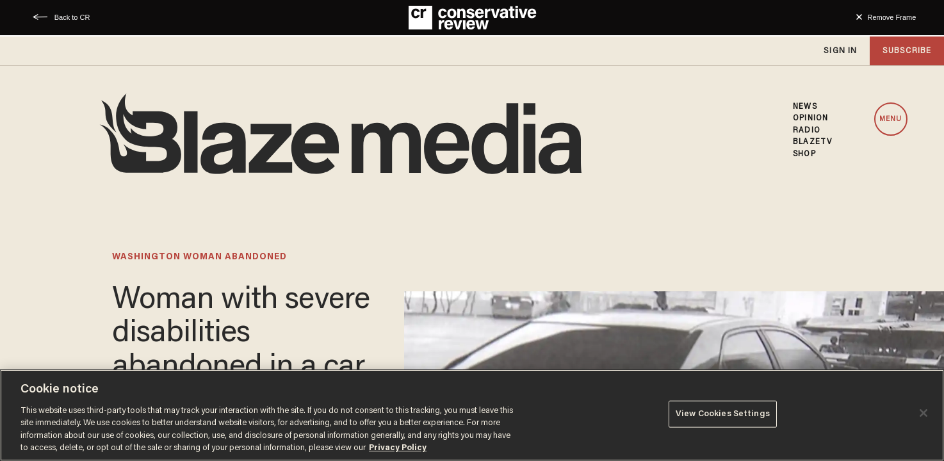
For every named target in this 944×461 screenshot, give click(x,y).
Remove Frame (892, 17)
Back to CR (72, 17)
